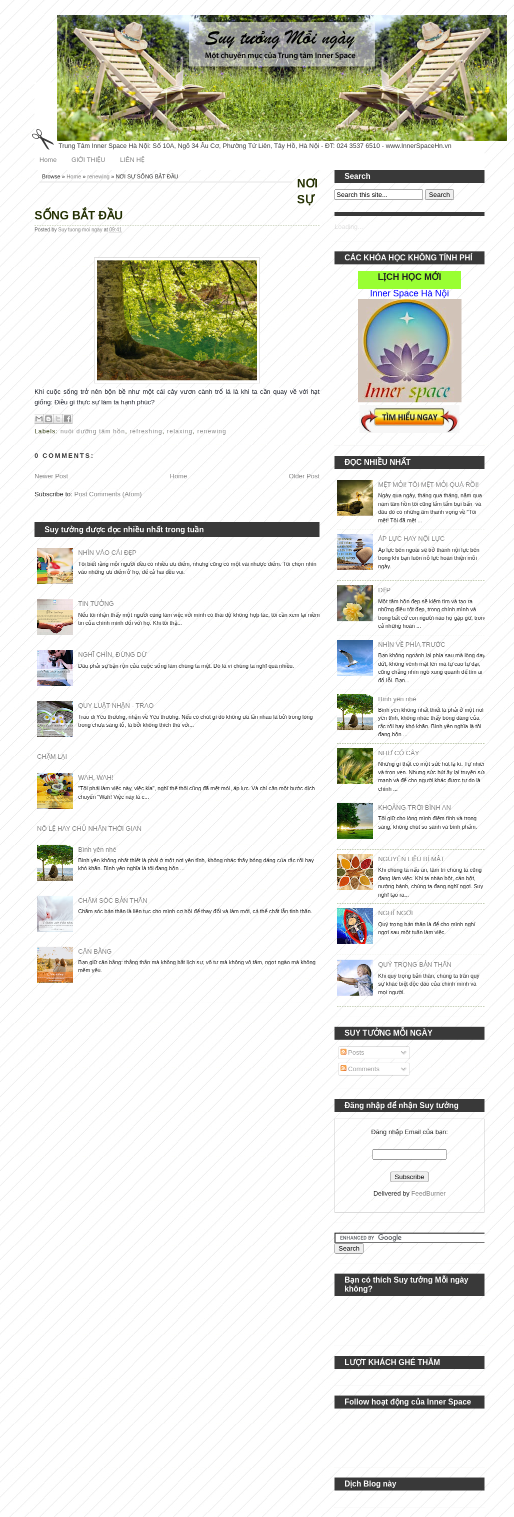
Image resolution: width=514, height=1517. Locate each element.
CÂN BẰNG (95, 951)
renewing (99, 176)
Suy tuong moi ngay (81, 229)
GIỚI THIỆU (89, 159)
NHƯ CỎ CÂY (398, 753)
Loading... (348, 226)
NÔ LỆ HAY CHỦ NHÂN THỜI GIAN (89, 828)
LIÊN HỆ (132, 159)
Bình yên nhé (97, 849)
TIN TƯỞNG (96, 603)
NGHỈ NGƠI (395, 913)
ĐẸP (384, 590)
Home (48, 159)
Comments (360, 1069)
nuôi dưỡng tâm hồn (93, 431)
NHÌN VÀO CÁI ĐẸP (107, 552)
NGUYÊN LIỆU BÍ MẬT (411, 859)
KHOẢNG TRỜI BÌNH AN (414, 807)
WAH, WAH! (96, 777)
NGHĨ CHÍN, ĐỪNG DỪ (112, 654)
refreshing (146, 431)
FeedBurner (429, 1193)
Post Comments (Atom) (108, 494)
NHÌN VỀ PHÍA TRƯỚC (411, 644)
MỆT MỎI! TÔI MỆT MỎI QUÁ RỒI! (428, 484)
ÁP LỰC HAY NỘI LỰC (411, 538)
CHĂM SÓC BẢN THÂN (113, 900)
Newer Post (51, 476)
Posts (352, 1052)
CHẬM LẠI (52, 756)
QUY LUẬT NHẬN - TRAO (116, 705)
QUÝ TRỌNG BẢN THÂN (415, 964)
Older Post (304, 476)
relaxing (180, 431)
